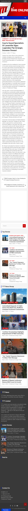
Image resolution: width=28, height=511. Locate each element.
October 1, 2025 (6, 53)
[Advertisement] (14, 206)
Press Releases (10, 40)
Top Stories (6, 232)
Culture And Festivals (15, 38)
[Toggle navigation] (3, 17)
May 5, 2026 (12, 243)
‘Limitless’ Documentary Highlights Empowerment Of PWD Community (16, 251)
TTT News (13, 53)
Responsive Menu (25, 1)
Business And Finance (14, 235)
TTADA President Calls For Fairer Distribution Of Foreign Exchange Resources (15, 179)
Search (24, 226)
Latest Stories (7, 425)
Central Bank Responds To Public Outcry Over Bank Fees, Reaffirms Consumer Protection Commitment (17, 239)
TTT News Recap (8, 286)
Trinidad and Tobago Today (15, 256)
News (3, 40)
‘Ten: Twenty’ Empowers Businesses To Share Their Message (17, 264)
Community (5, 38)
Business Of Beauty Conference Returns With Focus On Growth (17, 276)
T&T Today (11, 248)
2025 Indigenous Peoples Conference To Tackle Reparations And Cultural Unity (14, 185)
